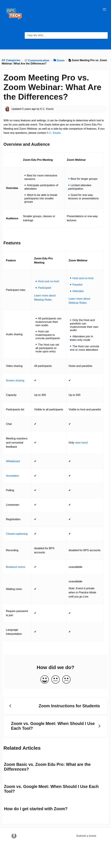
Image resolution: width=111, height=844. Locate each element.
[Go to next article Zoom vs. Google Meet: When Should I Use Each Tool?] (55, 726)
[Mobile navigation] (104, 10)
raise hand (81, 442)
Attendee (78, 291)
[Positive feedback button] (45, 679)
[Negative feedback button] (66, 679)
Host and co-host (48, 281)
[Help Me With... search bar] (66, 35)
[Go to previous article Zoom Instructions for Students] (55, 706)
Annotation (12, 475)
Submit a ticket (86, 835)
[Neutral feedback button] (55, 679)
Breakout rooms (15, 566)
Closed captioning (17, 533)
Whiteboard (13, 461)
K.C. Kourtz (54, 132)
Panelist (77, 284)
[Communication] (37, 60)
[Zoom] (59, 60)
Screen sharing (15, 380)
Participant (44, 287)
